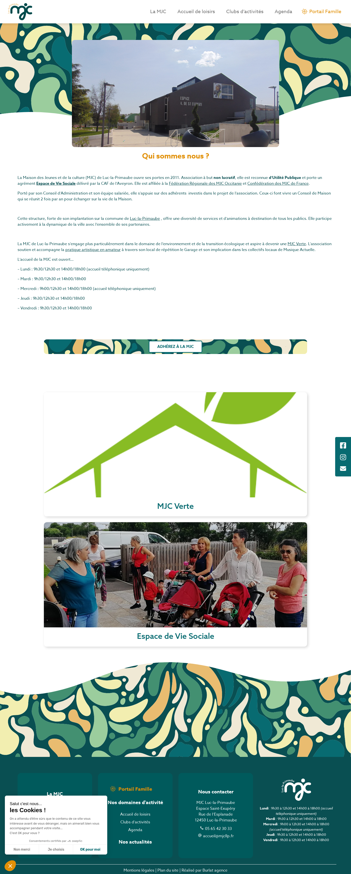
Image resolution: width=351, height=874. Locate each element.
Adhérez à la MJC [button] (175, 347)
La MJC (158, 11)
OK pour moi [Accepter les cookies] (90, 849)
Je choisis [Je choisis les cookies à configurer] (56, 849)
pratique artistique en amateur (93, 250)
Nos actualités (135, 841)
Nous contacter (216, 791)
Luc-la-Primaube (145, 219)
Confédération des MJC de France (278, 183)
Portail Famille (325, 11)
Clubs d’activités (244, 11)
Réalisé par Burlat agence (204, 870)
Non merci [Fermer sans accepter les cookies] (21, 849)
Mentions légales (139, 870)
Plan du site (167, 870)
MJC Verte (297, 244)
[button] (10, 866)
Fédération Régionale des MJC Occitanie (205, 183)
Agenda (283, 11)
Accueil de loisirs (196, 11)
